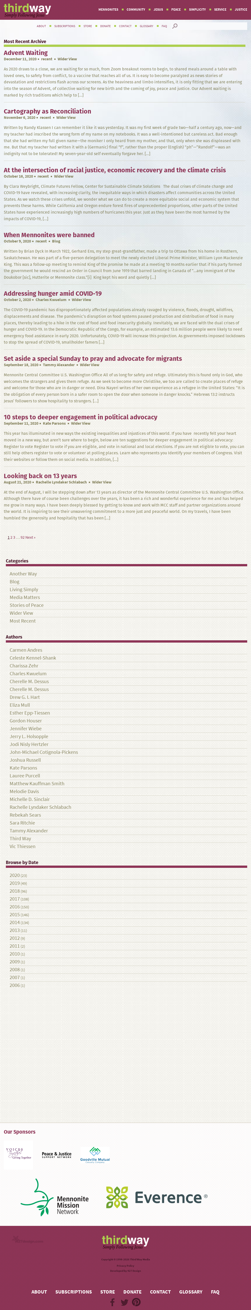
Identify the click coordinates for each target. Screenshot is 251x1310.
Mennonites (108, 9)
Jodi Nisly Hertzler (29, 744)
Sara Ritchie (22, 822)
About (41, 26)
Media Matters (25, 597)
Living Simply (24, 589)
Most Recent (23, 620)
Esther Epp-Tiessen (30, 712)
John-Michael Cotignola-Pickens (44, 752)
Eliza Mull (20, 705)
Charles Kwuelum (51, 299)
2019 (15, 883)
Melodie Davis (24, 791)
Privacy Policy (125, 1266)
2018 (15, 891)
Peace (176, 9)
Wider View (21, 613)
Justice (241, 9)
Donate (105, 26)
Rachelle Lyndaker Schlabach (61, 482)
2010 (15, 953)
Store (87, 26)
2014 (15, 922)
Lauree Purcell (25, 775)
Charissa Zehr (24, 665)
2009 (15, 961)
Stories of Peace (27, 605)
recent (46, 59)
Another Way (23, 573)
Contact (125, 26)
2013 (15, 930)
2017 (15, 898)
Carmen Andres (26, 650)
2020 (15, 875)
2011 (15, 946)
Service (220, 9)
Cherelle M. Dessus (29, 681)
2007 (15, 977)
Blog (14, 581)
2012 (15, 938)
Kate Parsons (54, 423)
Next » (30, 537)
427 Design (134, 1271)
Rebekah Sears (25, 815)
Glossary (146, 26)
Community (136, 9)
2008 (15, 969)
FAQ (164, 26)
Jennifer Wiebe (26, 728)
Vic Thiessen (23, 846)
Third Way (20, 838)
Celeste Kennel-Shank (33, 657)
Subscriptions (64, 26)
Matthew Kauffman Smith (37, 783)
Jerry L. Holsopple (29, 736)
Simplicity (197, 9)
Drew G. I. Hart (25, 697)
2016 (15, 906)
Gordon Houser (26, 720)
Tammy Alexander (59, 364)
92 (23, 537)
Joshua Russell (25, 760)
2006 (15, 985)
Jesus (158, 9)
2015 (15, 914)
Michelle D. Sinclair (30, 799)
